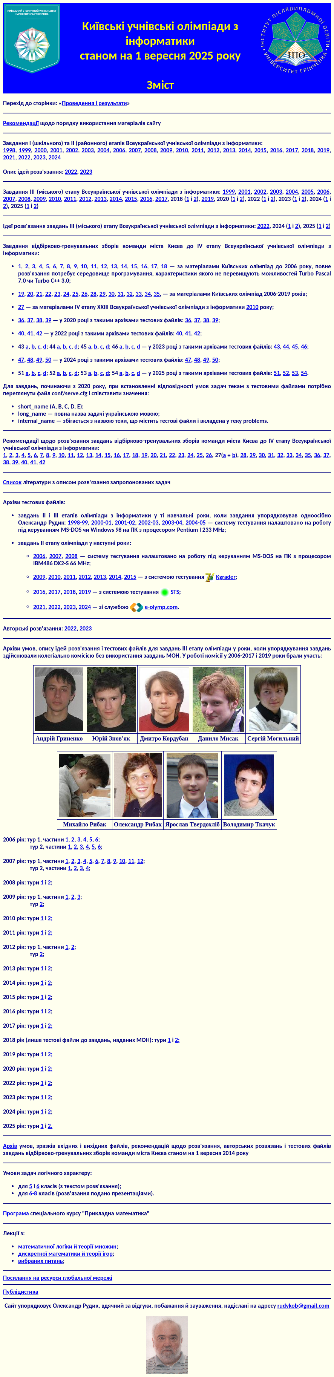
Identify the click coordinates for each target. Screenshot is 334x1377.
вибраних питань (40, 1260)
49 (39, 359)
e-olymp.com (161, 606)
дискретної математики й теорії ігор (65, 1253)
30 (112, 293)
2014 (245, 150)
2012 (213, 150)
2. (50, 1125)
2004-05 (195, 522)
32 (130, 293)
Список (12, 482)
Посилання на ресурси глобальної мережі (57, 1277)
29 (103, 293)
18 (164, 266)
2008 (150, 150)
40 (21, 333)
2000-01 (101, 522)
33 (139, 293)
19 (21, 293)
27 (21, 307)
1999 (25, 150)
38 (39, 320)
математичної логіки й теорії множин (67, 1246)
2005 (308, 191)
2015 (260, 150)
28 (93, 293)
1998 (9, 150)
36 (21, 320)
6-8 (33, 1193)
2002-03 (148, 522)
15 (134, 266)
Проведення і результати (94, 103)
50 (48, 359)
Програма (16, 1213)
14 (124, 266)
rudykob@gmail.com (303, 1305)
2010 (182, 150)
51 (277, 372)
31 (121, 293)
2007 (135, 150)
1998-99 (78, 522)
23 (57, 293)
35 (157, 293)
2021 (9, 157)
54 (304, 372)
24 (66, 293)
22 (48, 293)
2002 (72, 150)
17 (154, 266)
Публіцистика (20, 1291)
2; (50, 918)
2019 (323, 150)
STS (174, 591)
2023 (39, 157)
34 (148, 293)
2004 (103, 150)
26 (84, 293)
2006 (119, 150)
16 (144, 266)
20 (30, 293)
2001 (56, 150)
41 (30, 333)
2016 (276, 150)
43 (277, 346)
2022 (24, 157)
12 (104, 266)
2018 (308, 150)
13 (114, 266)
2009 (166, 150)
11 (94, 266)
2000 (40, 150)
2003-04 (172, 522)
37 (30, 320)
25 (75, 293)
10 (84, 266)
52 (286, 372)
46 (304, 346)
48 (30, 359)
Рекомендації (21, 123)
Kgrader (226, 576)
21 (39, 293)
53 (295, 372)
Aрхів (10, 1145)
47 (21, 359)
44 (286, 346)
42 (39, 333)
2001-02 (125, 522)
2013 (229, 150)
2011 (198, 150)
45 (295, 346)
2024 (55, 157)
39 (48, 320)
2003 (87, 150)
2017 (292, 150)
